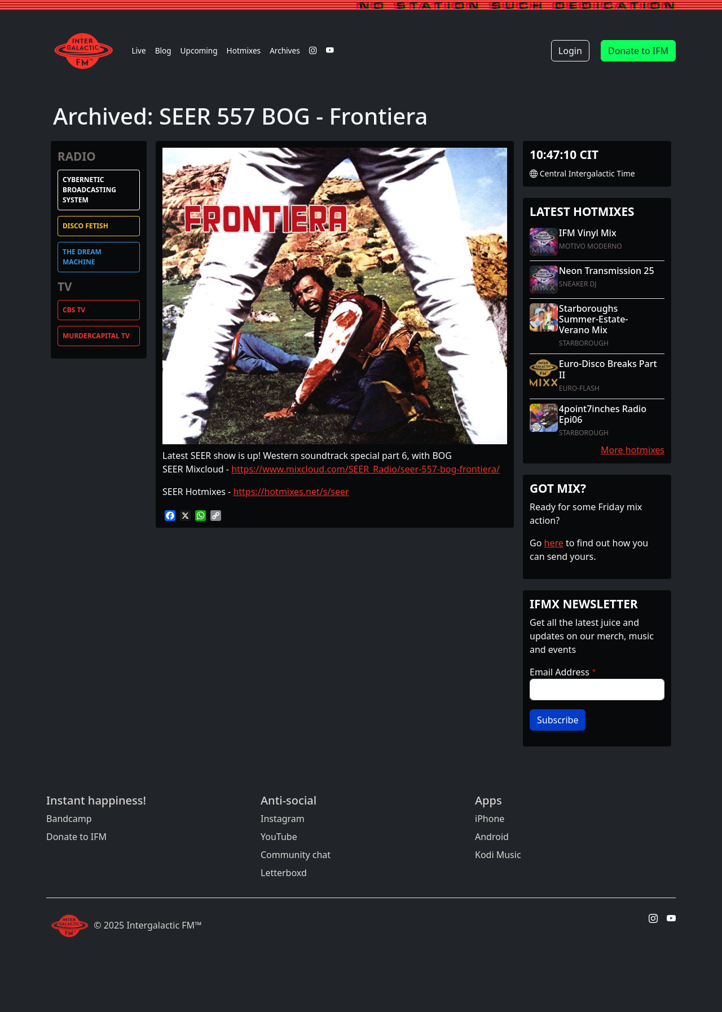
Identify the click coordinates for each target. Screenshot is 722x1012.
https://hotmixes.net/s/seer (291, 491)
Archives (285, 50)
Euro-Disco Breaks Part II (608, 369)
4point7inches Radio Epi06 (602, 414)
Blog (163, 50)
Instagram (283, 818)
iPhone (489, 818)
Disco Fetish (85, 226)
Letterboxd (284, 873)
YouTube (279, 836)
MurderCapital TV (96, 336)
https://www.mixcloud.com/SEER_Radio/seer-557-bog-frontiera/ (365, 469)
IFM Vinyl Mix (588, 233)
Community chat (296, 855)
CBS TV (74, 310)
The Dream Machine (82, 257)
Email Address (559, 672)
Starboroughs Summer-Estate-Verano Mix (593, 319)
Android (492, 836)
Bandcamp (69, 818)
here (553, 543)
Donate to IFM (638, 51)
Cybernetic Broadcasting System (89, 190)
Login (570, 51)
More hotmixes (632, 450)
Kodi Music (498, 855)
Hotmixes (244, 50)
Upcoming (199, 50)
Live (138, 50)
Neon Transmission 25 (606, 270)
